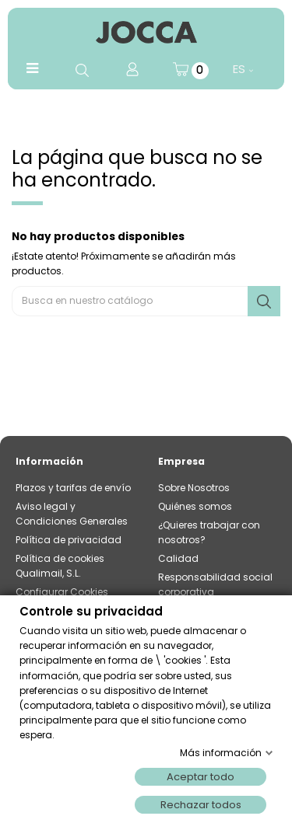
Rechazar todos (200, 804)
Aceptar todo (200, 776)
